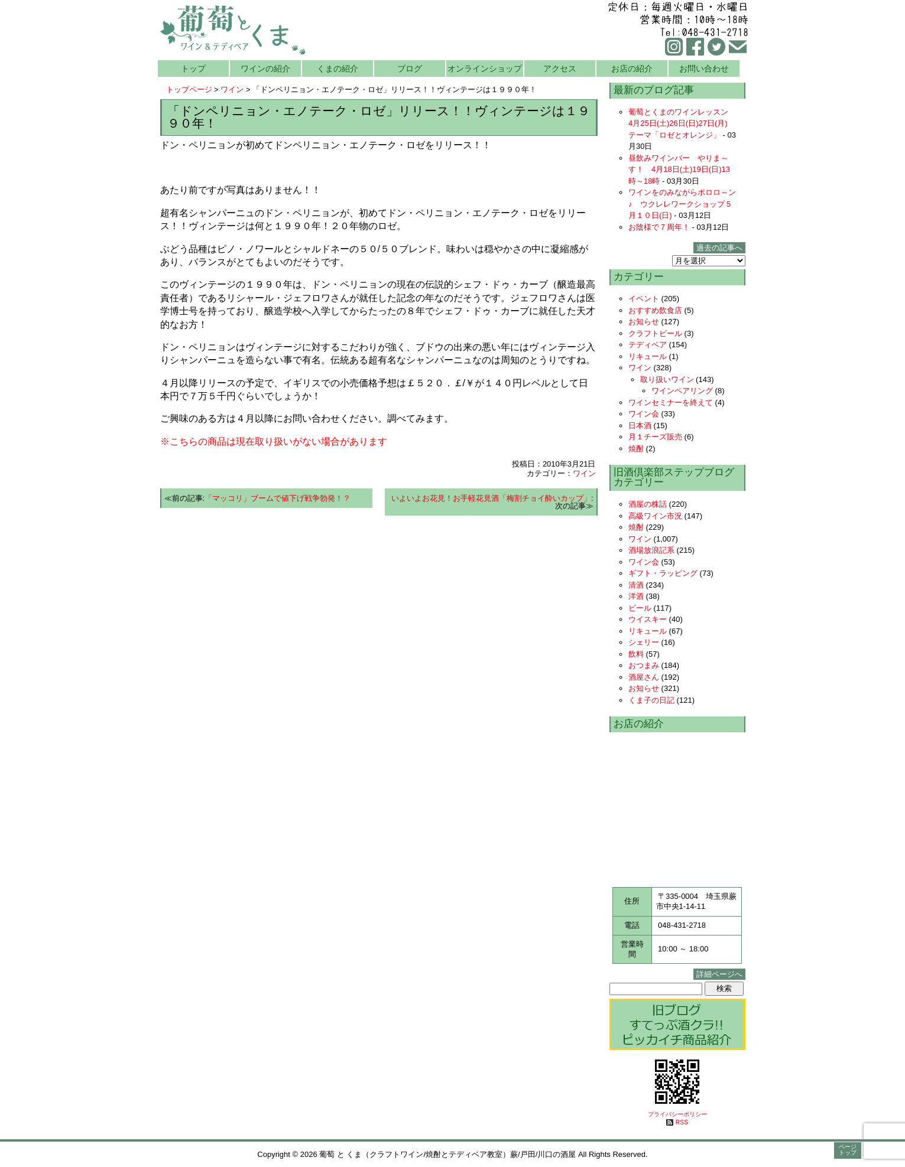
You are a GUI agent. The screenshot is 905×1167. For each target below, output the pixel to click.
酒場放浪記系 (651, 550)
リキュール (647, 356)
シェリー (643, 642)
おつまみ (643, 665)
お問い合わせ (704, 68)
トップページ (189, 89)
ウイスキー (647, 619)
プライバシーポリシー (677, 1114)
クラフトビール (655, 333)
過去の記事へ (719, 247)
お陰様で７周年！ (659, 227)
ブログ (409, 68)
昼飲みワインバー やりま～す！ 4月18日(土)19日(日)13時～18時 (679, 169)
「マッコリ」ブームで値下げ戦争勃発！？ (278, 498)
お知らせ (643, 321)
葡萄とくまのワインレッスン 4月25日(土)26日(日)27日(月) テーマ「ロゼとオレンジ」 (682, 123)
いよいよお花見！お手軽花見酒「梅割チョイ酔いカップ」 (491, 498)
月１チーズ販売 (655, 436)
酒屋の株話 (647, 504)
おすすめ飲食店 (655, 310)
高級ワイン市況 (655, 515)
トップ (193, 68)
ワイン (232, 89)
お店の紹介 (632, 68)
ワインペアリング (682, 390)
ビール (639, 608)
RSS (682, 1122)
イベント (643, 298)
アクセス (559, 68)
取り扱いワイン (667, 379)
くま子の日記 (651, 700)
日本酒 (639, 425)
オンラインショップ (484, 68)
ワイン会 (643, 413)
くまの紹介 (337, 68)
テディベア (647, 344)
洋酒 (636, 596)
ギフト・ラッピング (663, 573)
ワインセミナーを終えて (670, 402)
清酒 (636, 585)
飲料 (636, 654)
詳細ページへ (719, 974)
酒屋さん (643, 677)
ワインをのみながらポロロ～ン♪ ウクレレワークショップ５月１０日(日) (682, 204)
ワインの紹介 (265, 68)
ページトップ (848, 1149)
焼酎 (636, 448)
